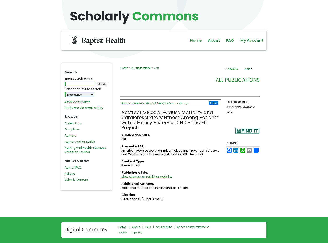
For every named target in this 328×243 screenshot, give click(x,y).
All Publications (141, 68)
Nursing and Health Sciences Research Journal (85, 150)
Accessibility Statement (193, 227)
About (136, 227)
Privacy (122, 232)
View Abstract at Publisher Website (146, 177)
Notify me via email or (84, 108)
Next (247, 69)
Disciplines (72, 129)
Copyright (136, 232)
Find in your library (247, 133)
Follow (213, 103)
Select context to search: (83, 89)
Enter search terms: (79, 79)
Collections (73, 123)
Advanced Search (78, 102)
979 (156, 68)
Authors (70, 135)
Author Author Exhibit (80, 141)
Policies (70, 173)
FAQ (148, 227)
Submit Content (76, 180)
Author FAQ (73, 167)
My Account (164, 227)
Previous (232, 69)
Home (124, 68)
